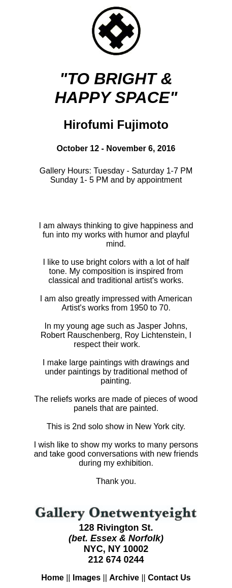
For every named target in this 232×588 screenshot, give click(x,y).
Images (87, 577)
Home (52, 577)
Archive (124, 577)
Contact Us (169, 577)
